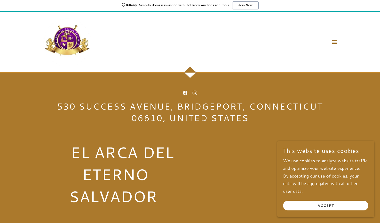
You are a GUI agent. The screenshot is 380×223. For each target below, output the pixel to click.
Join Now (245, 5)
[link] (67, 41)
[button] (334, 42)
